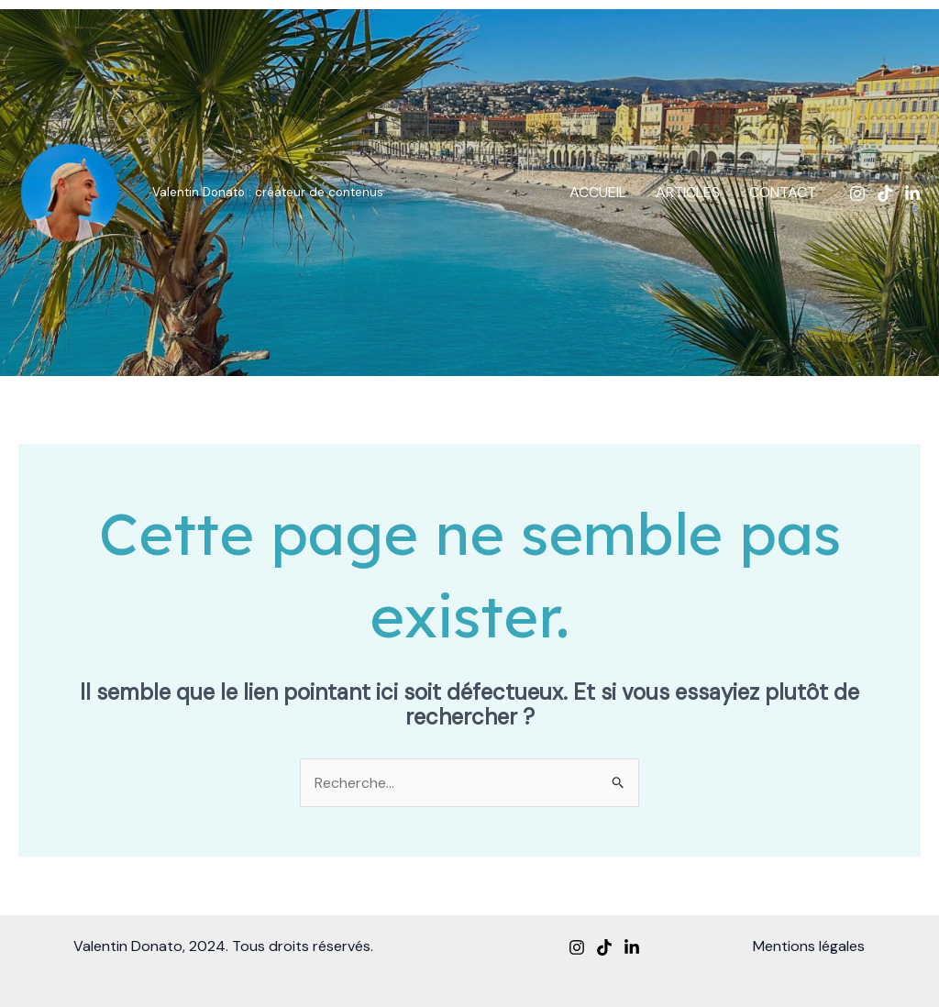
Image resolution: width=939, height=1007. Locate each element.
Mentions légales (809, 946)
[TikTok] (885, 193)
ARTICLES (688, 192)
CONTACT (782, 192)
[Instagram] (857, 193)
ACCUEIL (597, 192)
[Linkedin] (912, 193)
